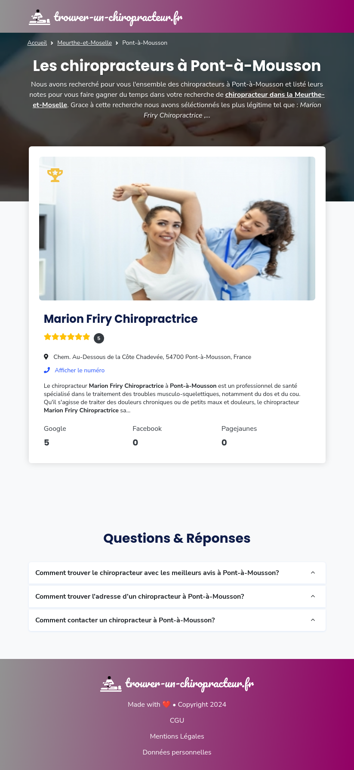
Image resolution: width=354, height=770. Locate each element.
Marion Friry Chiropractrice (121, 319)
